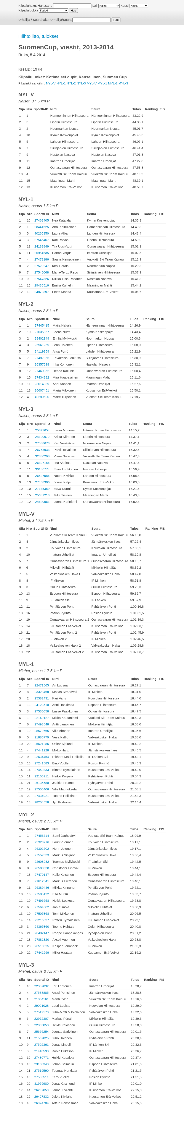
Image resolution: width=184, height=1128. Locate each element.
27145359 (42, 488)
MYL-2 (113, 83)
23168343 (41, 1064)
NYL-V (51, 83)
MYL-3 (123, 83)
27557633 (42, 855)
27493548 (41, 724)
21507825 (41, 1038)
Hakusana (45, 5)
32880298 (42, 456)
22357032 (41, 986)
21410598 (41, 1051)
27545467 (41, 240)
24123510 (41, 705)
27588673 (42, 443)
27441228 (41, 750)
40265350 (41, 233)
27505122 (42, 894)
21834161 (41, 999)
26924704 (41, 1103)
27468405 (41, 220)
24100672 (42, 437)
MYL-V (92, 83)
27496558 (42, 900)
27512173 (41, 1012)
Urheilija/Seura (61, 19)
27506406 (41, 789)
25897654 (42, 430)
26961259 (42, 345)
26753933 (42, 450)
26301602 (42, 848)
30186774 (42, 469)
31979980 (41, 1083)
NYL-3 (81, 83)
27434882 (42, 377)
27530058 (41, 711)
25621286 (41, 744)
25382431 (41, 698)
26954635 (41, 253)
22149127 (41, 718)
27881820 (42, 939)
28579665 (41, 731)
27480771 (41, 1057)
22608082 (42, 861)
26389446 (42, 887)
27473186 (41, 259)
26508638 (42, 868)
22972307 (41, 1018)
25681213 (42, 495)
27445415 (42, 325)
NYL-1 (61, 83)
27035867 (42, 332)
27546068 (41, 272)
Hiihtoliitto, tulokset (38, 36)
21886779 (41, 737)
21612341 (42, 881)
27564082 (42, 907)
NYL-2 (71, 83)
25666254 (41, 1031)
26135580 (41, 783)
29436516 (41, 285)
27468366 (42, 482)
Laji (94, 5)
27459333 (41, 770)
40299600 (42, 397)
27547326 (41, 279)
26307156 (42, 462)
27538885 (41, 992)
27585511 (41, 1077)
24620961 (42, 501)
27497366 (42, 358)
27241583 (41, 763)
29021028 (41, 1005)
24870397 (41, 292)
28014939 (42, 384)
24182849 (41, 246)
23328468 (41, 692)
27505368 (42, 913)
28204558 (41, 802)
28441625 (41, 227)
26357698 (42, 364)
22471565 (41, 685)
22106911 (41, 776)
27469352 (42, 371)
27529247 (41, 266)
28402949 (42, 338)
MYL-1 (102, 83)
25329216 (42, 842)
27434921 (41, 796)
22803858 (41, 1025)
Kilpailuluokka (28, 10)
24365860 (42, 926)
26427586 (42, 475)
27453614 (42, 835)
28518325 (42, 946)
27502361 (41, 1044)
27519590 (41, 1070)
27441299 (42, 952)
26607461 (42, 390)
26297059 (41, 1090)
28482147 (42, 933)
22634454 (41, 757)
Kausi (124, 5)
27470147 (42, 874)
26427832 (41, 1096)
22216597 (42, 920)
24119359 (42, 351)
